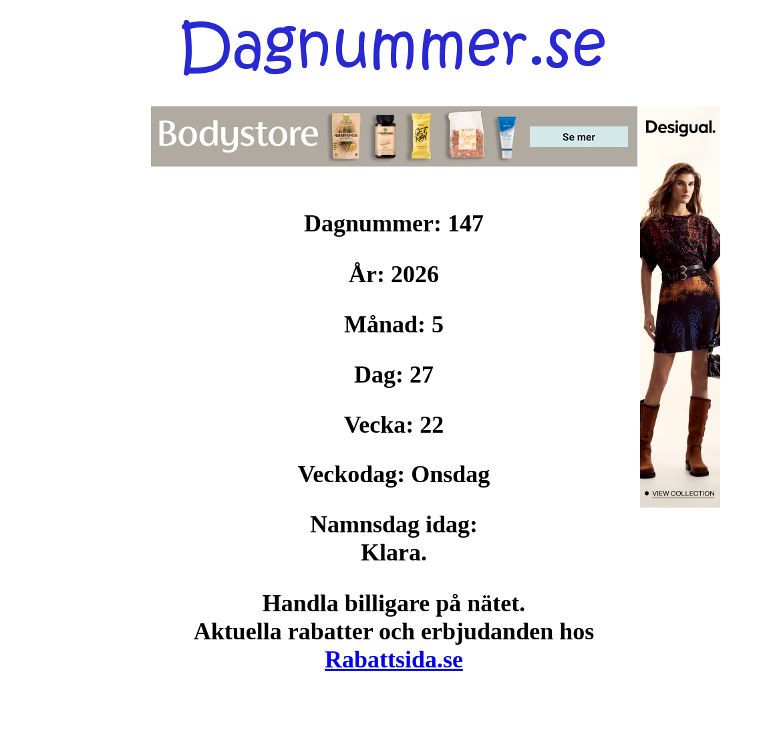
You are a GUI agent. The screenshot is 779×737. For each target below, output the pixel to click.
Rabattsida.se (394, 659)
